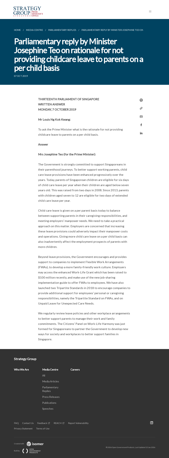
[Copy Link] (140, 108)
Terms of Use (42, 428)
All (43, 375)
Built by (29, 451)
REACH (58, 423)
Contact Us (28, 423)
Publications (49, 402)
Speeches (47, 408)
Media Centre (50, 369)
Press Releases (51, 396)
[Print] (140, 100)
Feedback (42, 423)
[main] (84, 184)
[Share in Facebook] (140, 123)
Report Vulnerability (78, 423)
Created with (31, 444)
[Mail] (140, 114)
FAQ (16, 423)
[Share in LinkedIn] (140, 131)
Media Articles (50, 381)
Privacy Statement (23, 428)
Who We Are (21, 369)
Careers (75, 369)
